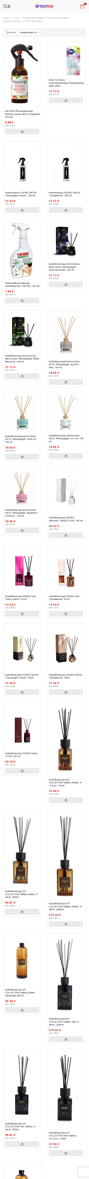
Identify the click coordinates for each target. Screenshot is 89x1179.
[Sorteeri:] (30, 32)
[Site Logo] (44, 6)
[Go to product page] (22, 75)
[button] (5, 6)
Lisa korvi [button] (22, 131)
